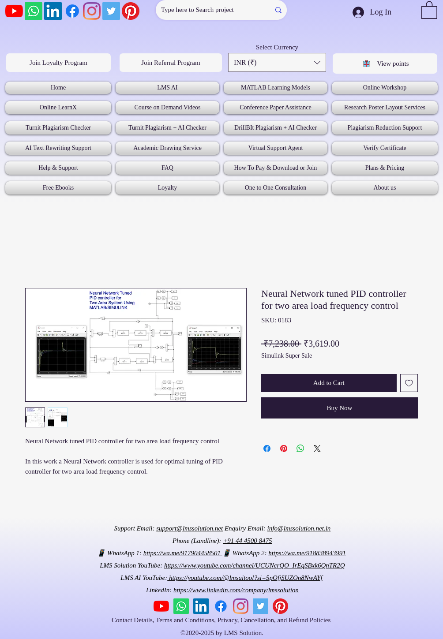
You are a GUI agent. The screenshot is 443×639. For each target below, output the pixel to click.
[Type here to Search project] (206, 10)
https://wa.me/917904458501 (182, 553)
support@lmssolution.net (189, 528)
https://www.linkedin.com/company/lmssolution (236, 590)
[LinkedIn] (53, 11)
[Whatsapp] (33, 11)
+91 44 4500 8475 (247, 540)
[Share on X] (317, 448)
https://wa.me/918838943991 (306, 553)
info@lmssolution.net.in (299, 528)
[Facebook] (72, 11)
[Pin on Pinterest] (283, 448)
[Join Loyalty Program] (58, 62)
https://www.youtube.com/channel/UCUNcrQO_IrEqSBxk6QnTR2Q (254, 565)
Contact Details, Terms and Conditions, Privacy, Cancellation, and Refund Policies (222, 620)
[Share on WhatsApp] (300, 448)
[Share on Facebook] (267, 448)
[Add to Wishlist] (409, 383)
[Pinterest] (130, 11)
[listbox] (277, 62)
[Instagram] (92, 11)
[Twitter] (111, 11)
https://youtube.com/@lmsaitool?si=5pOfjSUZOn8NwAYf (244, 577)
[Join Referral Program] (171, 62)
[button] (429, 9)
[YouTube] (14, 11)
